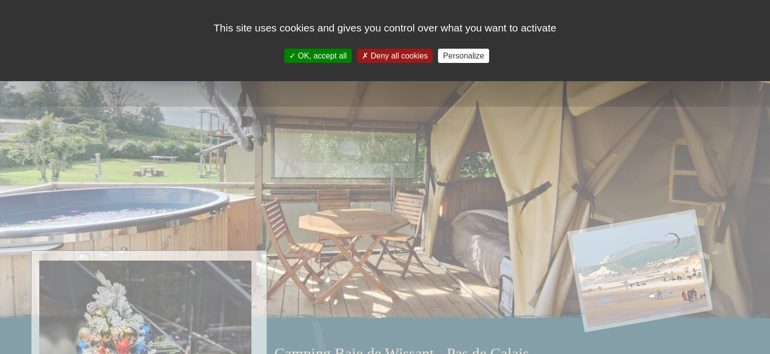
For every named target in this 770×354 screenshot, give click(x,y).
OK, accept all (318, 56)
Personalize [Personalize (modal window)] (463, 56)
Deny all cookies (395, 56)
